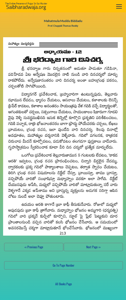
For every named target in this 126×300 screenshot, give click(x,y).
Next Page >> (93, 247)
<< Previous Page (34, 247)
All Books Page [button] (63, 284)
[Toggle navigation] (119, 6)
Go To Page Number (63, 265)
